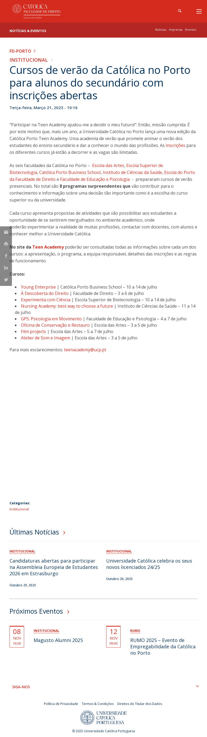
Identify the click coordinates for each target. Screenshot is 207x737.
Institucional (29, 60)
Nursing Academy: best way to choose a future (67, 306)
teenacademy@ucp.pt (85, 350)
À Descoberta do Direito (45, 293)
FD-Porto (20, 51)
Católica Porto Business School (70, 172)
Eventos (190, 30)
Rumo (135, 630)
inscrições (175, 145)
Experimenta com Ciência (46, 300)
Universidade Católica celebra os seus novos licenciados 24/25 (149, 564)
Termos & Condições (98, 704)
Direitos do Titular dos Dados (139, 704)
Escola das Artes (108, 165)
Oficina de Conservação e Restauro (56, 325)
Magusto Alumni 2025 (58, 640)
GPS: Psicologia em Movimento (52, 319)
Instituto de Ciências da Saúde (132, 172)
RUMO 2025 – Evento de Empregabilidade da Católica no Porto (163, 646)
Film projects (34, 331)
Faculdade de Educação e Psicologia (95, 179)
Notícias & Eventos (28, 30)
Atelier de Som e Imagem (46, 338)
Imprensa (175, 30)
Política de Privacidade (61, 704)
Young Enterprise (39, 287)
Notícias (160, 30)
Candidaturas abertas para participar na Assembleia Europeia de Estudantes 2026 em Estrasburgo (54, 567)
